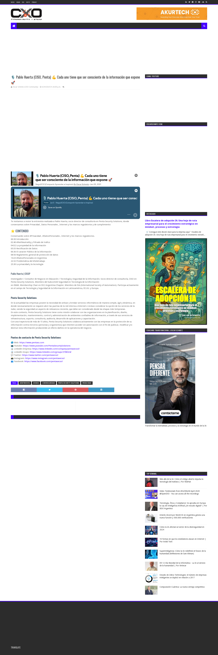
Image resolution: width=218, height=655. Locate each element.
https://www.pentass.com (31, 342)
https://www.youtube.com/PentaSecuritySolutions (46, 345)
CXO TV (28, 2)
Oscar (18, 2)
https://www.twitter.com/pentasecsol (40, 355)
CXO (23, 2)
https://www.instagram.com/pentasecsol (45, 358)
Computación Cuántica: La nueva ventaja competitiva (182, 587)
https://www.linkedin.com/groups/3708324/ (50, 352)
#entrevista (25, 383)
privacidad (86, 383)
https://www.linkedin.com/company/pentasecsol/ (56, 349)
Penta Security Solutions (68, 383)
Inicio (12, 2)
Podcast (34, 2)
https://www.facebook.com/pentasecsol (43, 361)
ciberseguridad (48, 383)
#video (36, 383)
